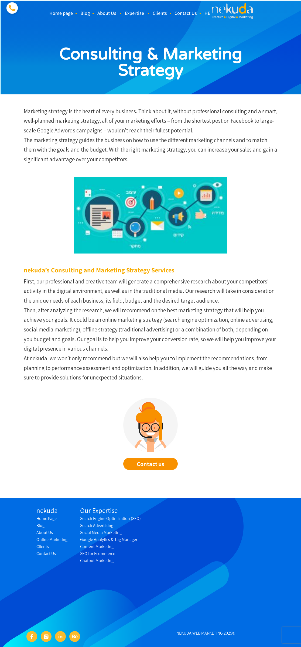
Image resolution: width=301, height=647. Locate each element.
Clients (160, 13)
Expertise (134, 13)
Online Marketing (51, 539)
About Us (106, 13)
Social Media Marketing (101, 532)
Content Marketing (97, 546)
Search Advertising (96, 525)
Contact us (150, 464)
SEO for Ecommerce (97, 553)
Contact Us (186, 13)
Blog (85, 13)
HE (207, 13)
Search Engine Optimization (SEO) (110, 518)
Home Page (46, 518)
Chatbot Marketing (97, 560)
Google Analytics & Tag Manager (108, 539)
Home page (61, 13)
